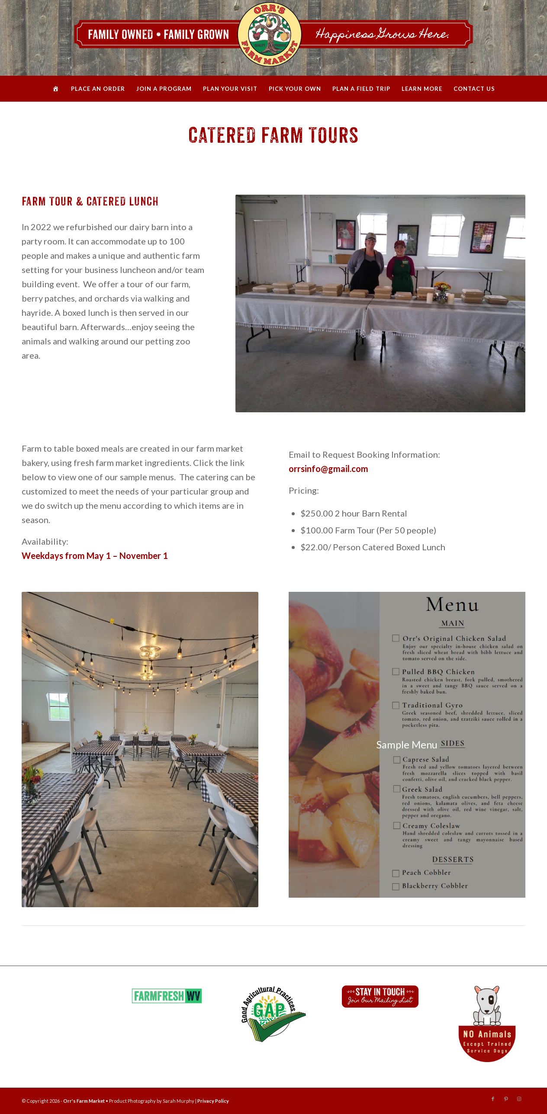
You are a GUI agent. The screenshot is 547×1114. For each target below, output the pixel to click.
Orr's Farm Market (84, 1101)
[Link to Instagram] (518, 1098)
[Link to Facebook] (492, 1098)
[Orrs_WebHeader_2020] (273, 38)
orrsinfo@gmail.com (328, 468)
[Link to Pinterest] (505, 1098)
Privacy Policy (213, 1101)
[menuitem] (56, 89)
